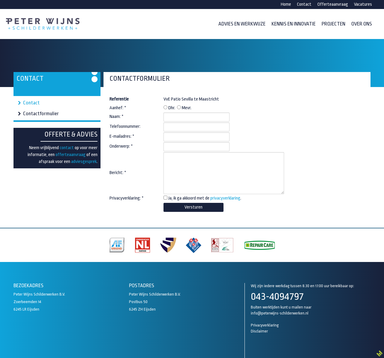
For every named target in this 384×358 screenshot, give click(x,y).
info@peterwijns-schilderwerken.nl (279, 313)
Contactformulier (41, 113)
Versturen (193, 207)
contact (67, 147)
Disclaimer (259, 331)
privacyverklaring (225, 198)
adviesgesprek (84, 161)
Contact (31, 103)
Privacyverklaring (265, 325)
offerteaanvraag (71, 154)
